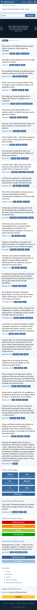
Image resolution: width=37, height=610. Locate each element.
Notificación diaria (18, 522)
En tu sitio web (18, 534)
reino (22, 418)
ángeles (19, 103)
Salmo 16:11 (6, 158)
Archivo (8, 577)
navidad (24, 144)
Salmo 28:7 (5, 249)
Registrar (29, 2)
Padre (25, 552)
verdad (18, 65)
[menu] (35, 2)
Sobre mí (5, 603)
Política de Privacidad (28, 603)
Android (18, 530)
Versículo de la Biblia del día (13, 501)
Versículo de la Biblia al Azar (13, 541)
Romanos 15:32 (7, 131)
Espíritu (19, 185)
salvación (23, 267)
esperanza (25, 185)
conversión (13, 217)
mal (16, 368)
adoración (20, 249)
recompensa (22, 172)
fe (14, 185)
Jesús (17, 53)
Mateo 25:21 (6, 172)
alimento (21, 90)
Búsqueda (13, 5)
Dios (13, 400)
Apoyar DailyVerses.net (11, 589)
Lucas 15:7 (5, 218)
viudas (13, 436)
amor (24, 302)
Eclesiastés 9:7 (6, 90)
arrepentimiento (27, 103)
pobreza (27, 436)
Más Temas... (18, 494)
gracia (13, 386)
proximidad (25, 158)
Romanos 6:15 (6, 512)
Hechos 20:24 (6, 386)
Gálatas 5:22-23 (7, 202)
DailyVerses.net (6, 5)
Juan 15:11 (5, 53)
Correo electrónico (18, 526)
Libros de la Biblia (11, 580)
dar (21, 354)
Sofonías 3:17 (6, 400)
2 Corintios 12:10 (7, 318)
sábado (15, 463)
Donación (18, 597)
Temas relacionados (10, 470)
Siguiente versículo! (18, 557)
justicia (15, 286)
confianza (13, 249)
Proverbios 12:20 (7, 368)
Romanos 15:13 (7, 186)
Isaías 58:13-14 (7, 464)
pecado (15, 512)
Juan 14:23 (5, 552)
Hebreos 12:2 (6, 236)
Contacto (18, 603)
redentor (25, 400)
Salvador (17, 236)
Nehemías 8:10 (7, 354)
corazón (25, 76)
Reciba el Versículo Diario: (12, 518)
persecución (29, 318)
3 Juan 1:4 (5, 65)
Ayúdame (5, 592)
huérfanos (20, 436)
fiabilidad (13, 117)
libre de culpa (24, 53)
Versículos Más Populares (14, 583)
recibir (25, 117)
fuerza (27, 249)
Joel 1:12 (5, 334)
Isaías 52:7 (5, 418)
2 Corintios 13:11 (7, 302)
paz (20, 286)
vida (27, 90)
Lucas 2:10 (5, 145)
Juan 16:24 (5, 117)
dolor (16, 334)
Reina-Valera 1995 (14, 40)
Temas (24, 2)
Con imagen (18, 561)
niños (23, 65)
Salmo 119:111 (7, 76)
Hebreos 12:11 (6, 286)
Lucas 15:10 (6, 104)
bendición (30, 172)
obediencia (17, 131)
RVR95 (5, 40)
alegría (12, 53)
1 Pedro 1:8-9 (6, 268)
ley (14, 76)
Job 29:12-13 (6, 436)
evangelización (21, 386)
